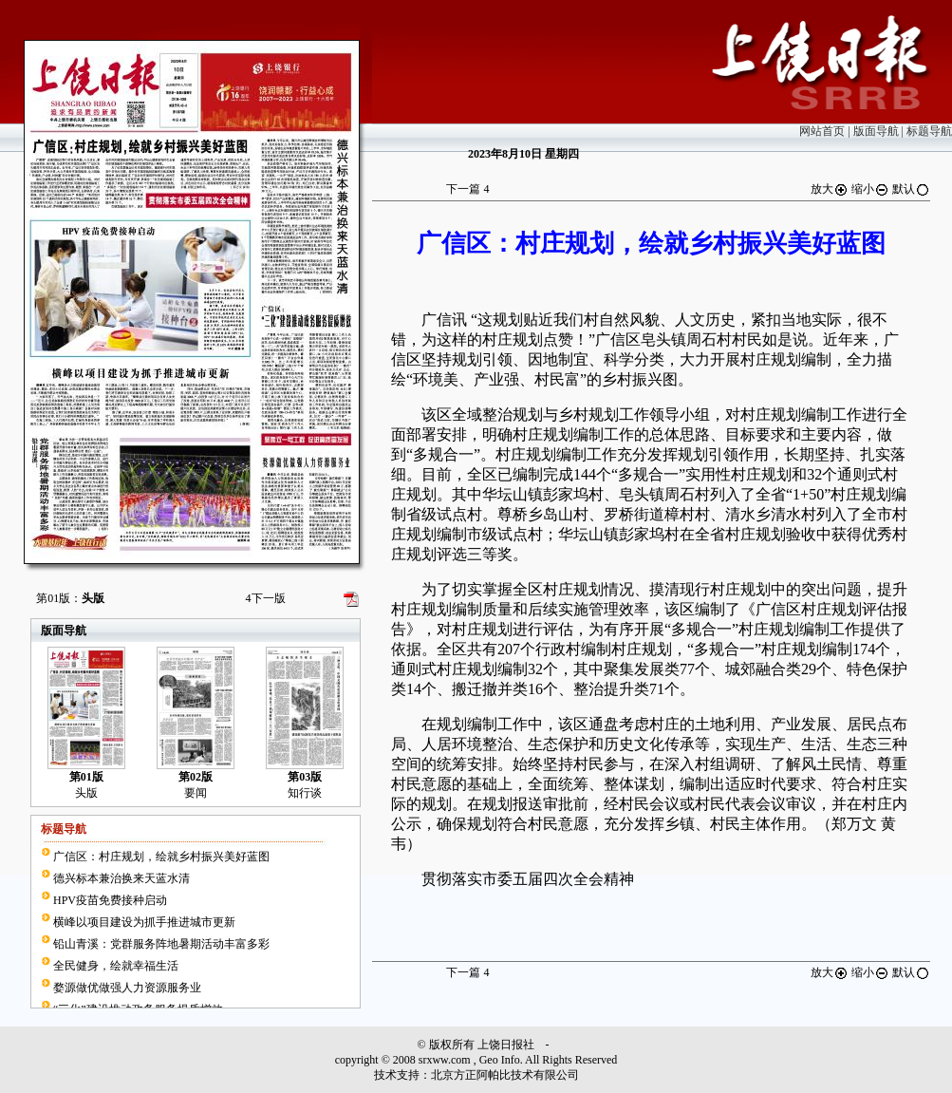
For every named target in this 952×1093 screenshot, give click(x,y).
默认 (911, 189)
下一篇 (467, 189)
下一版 (266, 598)
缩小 (870, 189)
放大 (830, 189)
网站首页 (822, 131)
